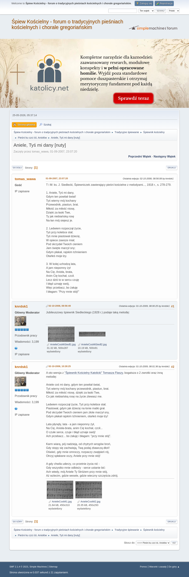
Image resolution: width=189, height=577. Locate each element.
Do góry (17, 522)
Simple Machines (38, 566)
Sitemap (53, 566)
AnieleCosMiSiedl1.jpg (61, 344)
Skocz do (129, 542)
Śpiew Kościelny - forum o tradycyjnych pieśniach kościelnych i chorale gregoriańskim (67, 24)
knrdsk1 (21, 306)
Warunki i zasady (158, 566)
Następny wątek (165, 156)
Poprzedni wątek (139, 156)
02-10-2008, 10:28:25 (59, 366)
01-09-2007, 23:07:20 (57, 178)
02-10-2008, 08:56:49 (59, 305)
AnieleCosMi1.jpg (60, 501)
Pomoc (143, 566)
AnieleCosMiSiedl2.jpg (92, 344)
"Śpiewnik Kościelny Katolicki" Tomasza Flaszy (93, 372)
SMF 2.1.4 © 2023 (18, 566)
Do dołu (17, 168)
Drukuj (172, 168)
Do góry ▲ (174, 566)
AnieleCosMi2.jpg (88, 501)
